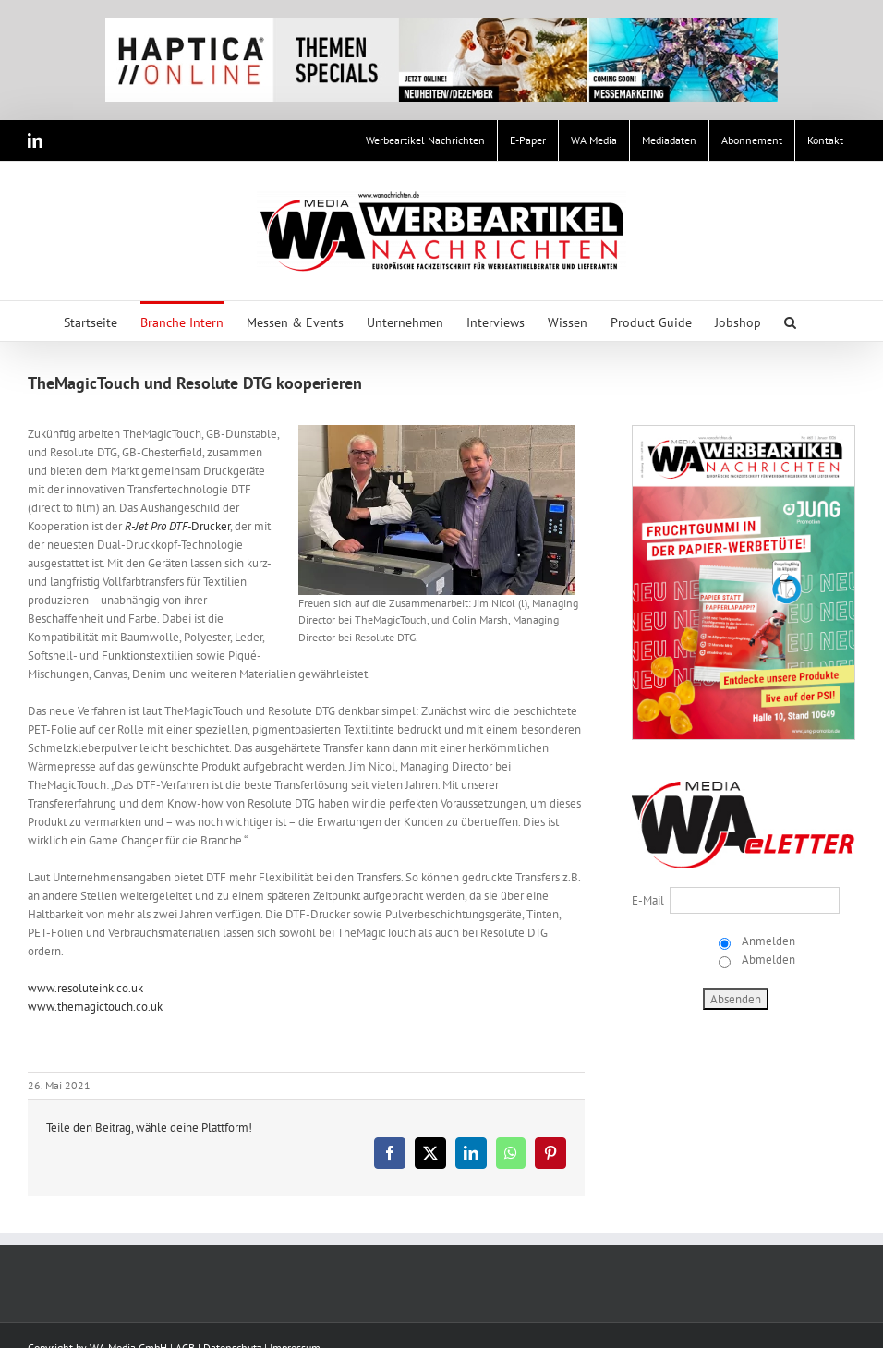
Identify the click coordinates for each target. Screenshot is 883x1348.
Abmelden (767, 959)
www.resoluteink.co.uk (85, 988)
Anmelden (767, 941)
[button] (790, 321)
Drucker (177, 526)
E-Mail (648, 900)
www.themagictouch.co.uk (95, 1006)
